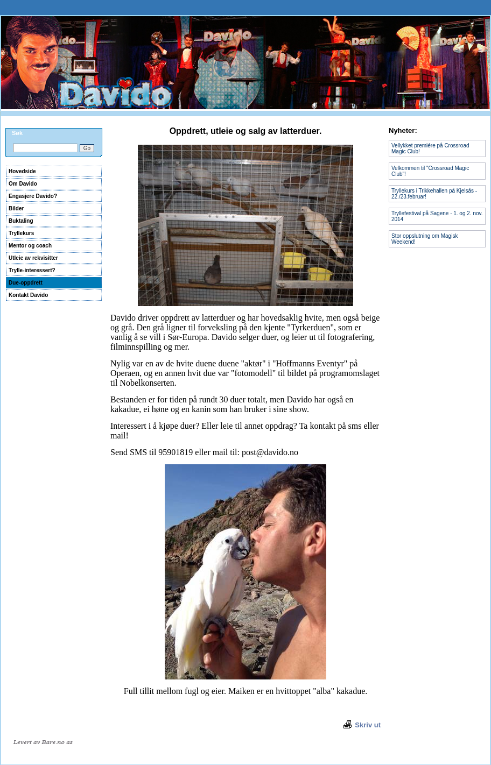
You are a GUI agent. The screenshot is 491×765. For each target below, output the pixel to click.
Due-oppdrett (26, 283)
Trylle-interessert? (32, 270)
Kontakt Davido (28, 295)
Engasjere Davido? (33, 196)
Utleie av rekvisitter (33, 258)
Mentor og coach (30, 246)
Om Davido (23, 184)
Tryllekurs (21, 233)
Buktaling (21, 221)
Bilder (16, 208)
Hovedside (22, 171)
